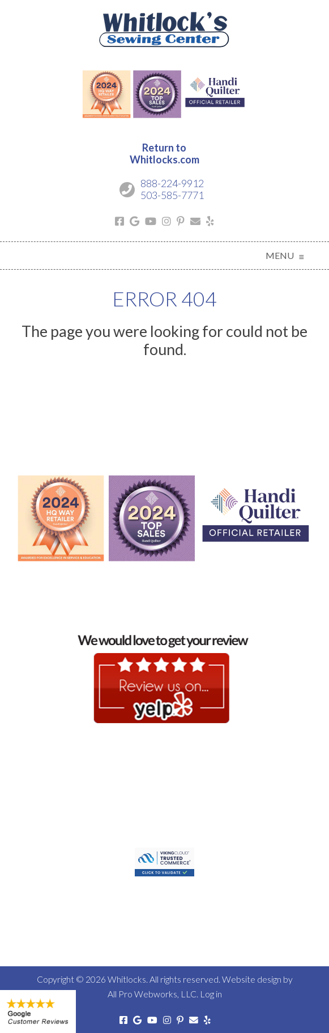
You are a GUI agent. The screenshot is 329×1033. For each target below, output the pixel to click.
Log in (211, 993)
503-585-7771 (172, 195)
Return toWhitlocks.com (164, 153)
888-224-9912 (172, 183)
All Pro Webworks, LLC (152, 993)
